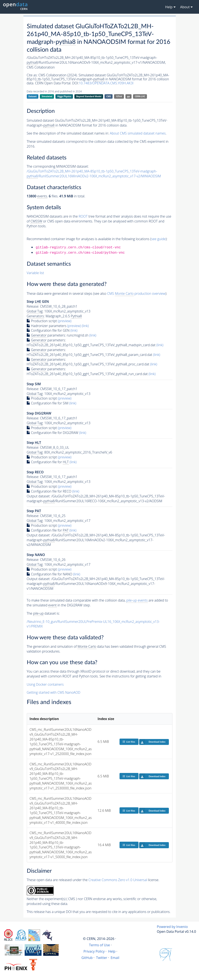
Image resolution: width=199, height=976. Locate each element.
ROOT (83, 216)
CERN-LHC (140, 96)
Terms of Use (99, 945)
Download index (152, 742)
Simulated (47, 96)
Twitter (101, 957)
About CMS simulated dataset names (138, 133)
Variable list (35, 273)
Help (112, 951)
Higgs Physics (64, 96)
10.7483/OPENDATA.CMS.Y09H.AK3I (106, 83)
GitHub (87, 957)
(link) (85, 325)
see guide (158, 239)
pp (128, 96)
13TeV (119, 96)
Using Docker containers (45, 684)
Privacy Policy (94, 951)
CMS (108, 96)
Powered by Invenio (172, 926)
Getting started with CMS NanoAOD (54, 692)
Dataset (32, 96)
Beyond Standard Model (88, 96)
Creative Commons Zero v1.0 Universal (118, 880)
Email (115, 957)
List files (128, 741)
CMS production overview (136, 293)
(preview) (64, 321)
